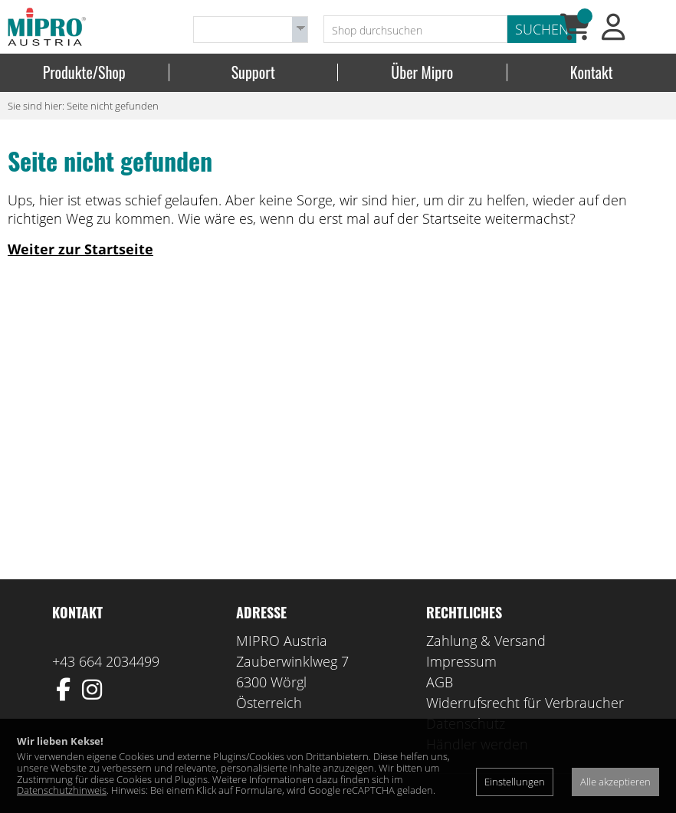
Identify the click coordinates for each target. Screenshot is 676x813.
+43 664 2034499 (105, 661)
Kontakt (591, 72)
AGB (439, 682)
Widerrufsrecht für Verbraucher (525, 702)
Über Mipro (422, 72)
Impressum (461, 661)
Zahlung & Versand (486, 640)
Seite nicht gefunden (113, 106)
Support (253, 72)
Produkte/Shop (84, 72)
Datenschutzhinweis (62, 790)
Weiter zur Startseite (80, 249)
